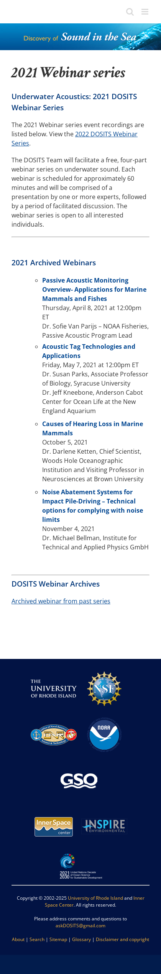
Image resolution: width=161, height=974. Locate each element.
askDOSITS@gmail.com (80, 925)
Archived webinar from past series (61, 601)
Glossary (81, 939)
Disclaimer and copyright (122, 939)
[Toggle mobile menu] (145, 12)
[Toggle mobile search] (130, 12)
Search (37, 939)
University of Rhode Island (95, 898)
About (18, 939)
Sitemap (58, 939)
